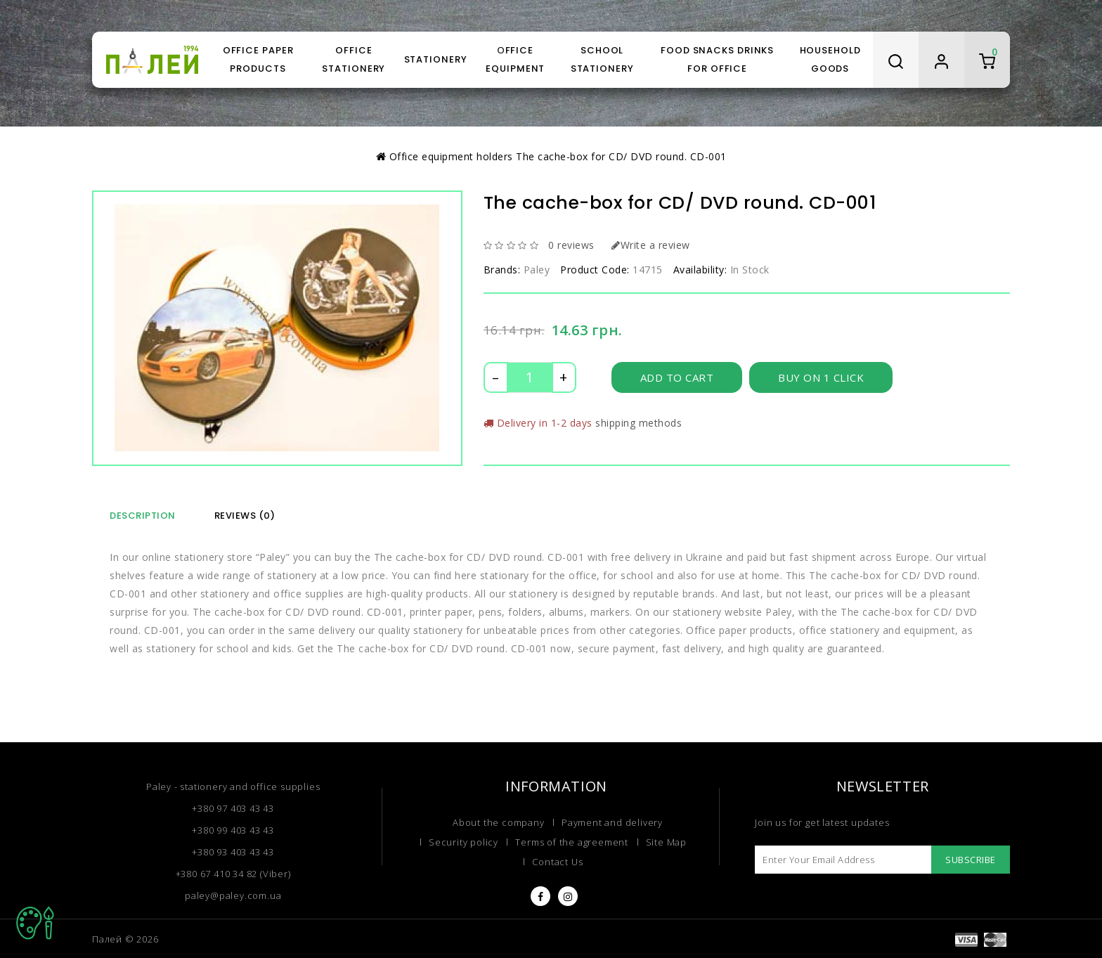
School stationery (602, 59)
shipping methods (638, 422)
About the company (499, 822)
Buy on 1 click (821, 377)
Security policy (463, 842)
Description (143, 515)
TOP (35, 923)
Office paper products (258, 59)
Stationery (435, 59)
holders (495, 156)
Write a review (650, 245)
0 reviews (571, 245)
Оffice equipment (515, 59)
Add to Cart (677, 377)
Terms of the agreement (571, 842)
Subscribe (970, 859)
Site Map (666, 842)
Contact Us (557, 861)
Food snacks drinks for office (717, 59)
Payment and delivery (612, 822)
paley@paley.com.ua (233, 895)
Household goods (830, 59)
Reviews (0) (245, 515)
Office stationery (353, 59)
